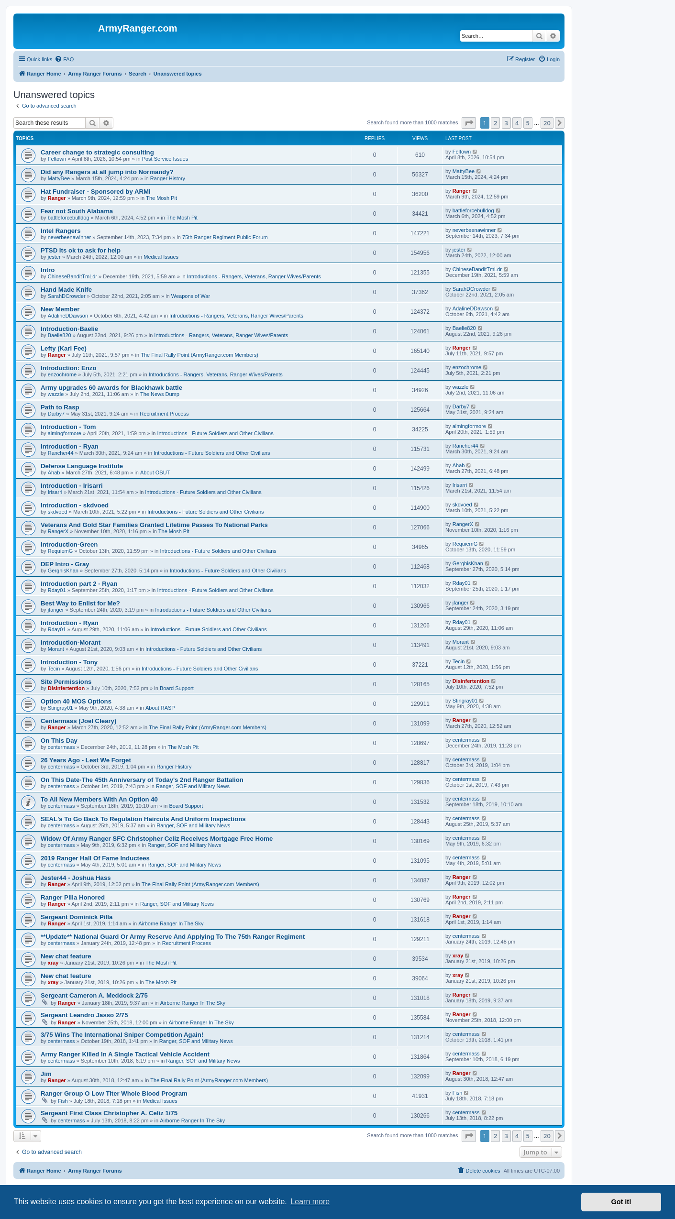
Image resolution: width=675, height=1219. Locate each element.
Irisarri (55, 492)
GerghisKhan (63, 570)
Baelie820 (59, 335)
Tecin (54, 668)
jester (54, 257)
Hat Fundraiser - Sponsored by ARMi (96, 191)
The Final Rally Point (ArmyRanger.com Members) (199, 355)
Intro (48, 270)
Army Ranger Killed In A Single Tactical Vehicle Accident (125, 1054)
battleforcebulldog (68, 217)
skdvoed (57, 512)
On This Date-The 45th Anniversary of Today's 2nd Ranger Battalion (142, 779)
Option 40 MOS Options (76, 701)
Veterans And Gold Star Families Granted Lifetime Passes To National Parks (154, 524)
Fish (63, 1101)
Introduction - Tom (68, 426)
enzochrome (62, 374)
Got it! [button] (621, 1202)
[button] (469, 123)
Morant (56, 649)
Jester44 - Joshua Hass (76, 877)
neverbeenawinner (69, 237)
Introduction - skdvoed (75, 505)
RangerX (58, 531)
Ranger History (167, 178)
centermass (61, 747)
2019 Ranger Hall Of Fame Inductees (95, 858)
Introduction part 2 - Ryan (79, 583)
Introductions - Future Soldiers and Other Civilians (215, 433)
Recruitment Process (164, 414)
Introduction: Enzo (68, 368)
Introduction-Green (69, 544)
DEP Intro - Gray (65, 564)
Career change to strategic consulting (97, 152)
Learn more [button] (310, 1201)
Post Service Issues (165, 159)
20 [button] (547, 123)
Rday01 (57, 590)
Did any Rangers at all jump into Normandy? (107, 172)
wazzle (56, 394)
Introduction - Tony (69, 662)
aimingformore (64, 433)
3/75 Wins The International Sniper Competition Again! (122, 1034)
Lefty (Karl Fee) (64, 348)
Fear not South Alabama (77, 211)
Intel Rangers (61, 230)
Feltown (57, 159)
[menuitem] (64, 59)
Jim (46, 1073)
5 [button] (528, 123)
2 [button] (495, 123)
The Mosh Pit (161, 198)
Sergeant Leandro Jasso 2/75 (84, 1015)
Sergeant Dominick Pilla (76, 917)
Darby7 (56, 414)
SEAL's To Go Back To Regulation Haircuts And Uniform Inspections (143, 819)
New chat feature (66, 956)
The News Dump (159, 394)
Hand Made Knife (66, 289)
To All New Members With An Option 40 (99, 799)
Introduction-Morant (70, 642)
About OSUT (155, 472)
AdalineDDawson (68, 315)
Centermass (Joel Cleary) (78, 721)
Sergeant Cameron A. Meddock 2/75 (94, 995)
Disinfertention (66, 688)
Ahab (54, 472)
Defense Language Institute (82, 466)
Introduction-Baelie (69, 328)
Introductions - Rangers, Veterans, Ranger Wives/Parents (254, 276)
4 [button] (517, 123)
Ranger (57, 198)
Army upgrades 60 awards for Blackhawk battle (111, 387)
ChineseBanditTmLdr (72, 276)
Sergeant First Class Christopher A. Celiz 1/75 (109, 1113)
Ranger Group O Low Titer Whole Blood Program (114, 1093)
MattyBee (59, 178)
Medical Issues (161, 257)
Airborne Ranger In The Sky (170, 923)
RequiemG (60, 551)
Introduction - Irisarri (72, 485)
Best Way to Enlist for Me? (80, 603)
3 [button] (506, 123)
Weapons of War (190, 296)
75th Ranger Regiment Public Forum (225, 237)
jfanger (56, 610)
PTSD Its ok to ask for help (81, 250)
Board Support (177, 688)
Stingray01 (60, 708)
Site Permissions (66, 681)
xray (53, 963)
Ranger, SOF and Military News (193, 786)
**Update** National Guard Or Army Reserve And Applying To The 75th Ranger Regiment (173, 936)
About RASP (160, 708)
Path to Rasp (60, 407)
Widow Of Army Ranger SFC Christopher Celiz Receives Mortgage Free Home (157, 838)
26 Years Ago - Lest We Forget (86, 760)
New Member (60, 309)
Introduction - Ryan (70, 446)
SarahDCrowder (67, 296)
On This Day (59, 740)
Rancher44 (61, 453)
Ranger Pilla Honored (73, 897)
